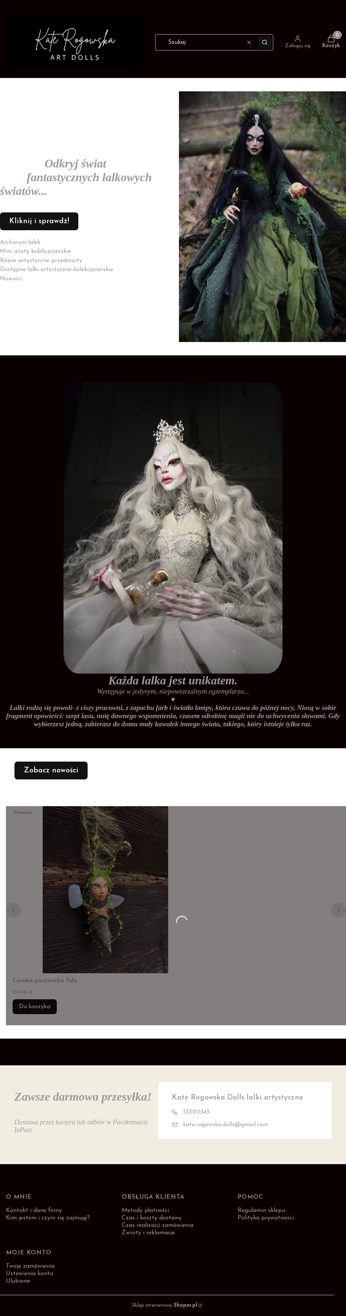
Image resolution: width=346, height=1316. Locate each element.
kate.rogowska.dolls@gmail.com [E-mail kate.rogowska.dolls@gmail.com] (225, 1125)
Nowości (11, 279)
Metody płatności (145, 1211)
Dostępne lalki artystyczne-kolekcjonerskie (56, 270)
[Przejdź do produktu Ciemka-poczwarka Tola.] (105, 889)
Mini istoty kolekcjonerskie (35, 251)
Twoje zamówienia (30, 1266)
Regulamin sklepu (261, 1211)
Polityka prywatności (266, 1218)
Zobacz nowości (51, 770)
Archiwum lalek (20, 242)
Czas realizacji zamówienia (157, 1225)
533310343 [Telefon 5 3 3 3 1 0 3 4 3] (196, 1112)
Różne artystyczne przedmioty (41, 261)
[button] (264, 42)
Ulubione (18, 1281)
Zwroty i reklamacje (148, 1233)
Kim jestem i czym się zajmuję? (48, 1218)
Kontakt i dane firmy (34, 1211)
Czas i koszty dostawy (152, 1218)
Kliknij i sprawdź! (39, 221)
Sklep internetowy (164, 1305)
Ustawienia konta (29, 1274)
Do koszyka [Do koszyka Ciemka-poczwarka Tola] (34, 1007)
